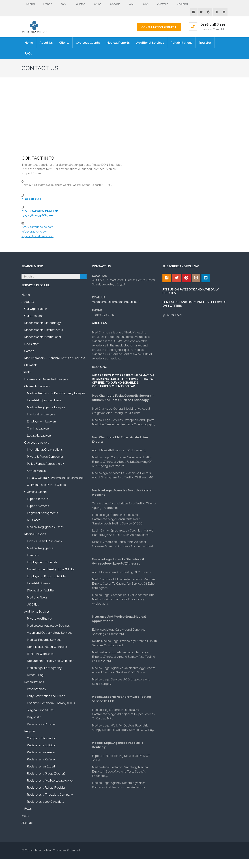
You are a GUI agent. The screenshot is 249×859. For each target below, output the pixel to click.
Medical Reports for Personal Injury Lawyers (56, 393)
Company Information (41, 738)
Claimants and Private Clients (46, 485)
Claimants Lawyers (37, 386)
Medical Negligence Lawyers (46, 407)
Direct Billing (35, 675)
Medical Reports (118, 42)
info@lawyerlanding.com (37, 227)
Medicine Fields (37, 597)
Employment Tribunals (42, 562)
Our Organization (35, 309)
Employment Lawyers (42, 421)
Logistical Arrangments (42, 513)
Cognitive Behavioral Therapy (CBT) (51, 703)
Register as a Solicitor (41, 745)
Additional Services (150, 42)
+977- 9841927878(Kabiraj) (40, 210)
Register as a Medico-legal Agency (50, 780)
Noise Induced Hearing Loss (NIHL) (50, 569)
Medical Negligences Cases (45, 527)
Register (205, 42)
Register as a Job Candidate (45, 801)
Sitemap (27, 823)
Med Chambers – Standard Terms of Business (54, 358)
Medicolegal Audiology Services (48, 625)
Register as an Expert (41, 766)
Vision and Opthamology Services (49, 632)
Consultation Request (159, 27)
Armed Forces (36, 470)
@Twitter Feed (172, 315)
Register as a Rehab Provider (46, 787)
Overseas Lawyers (36, 442)
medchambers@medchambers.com (116, 301)
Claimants (31, 365)
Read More (99, 367)
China (95, 4)
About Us (46, 42)
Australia (160, 4)
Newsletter (31, 344)
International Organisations (45, 449)
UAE (129, 4)
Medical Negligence (40, 548)
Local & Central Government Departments (55, 478)
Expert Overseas (38, 506)
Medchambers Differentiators (43, 330)
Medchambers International (42, 337)
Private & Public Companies (45, 456)
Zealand (180, 4)
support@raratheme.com (37, 236)
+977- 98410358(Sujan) (37, 215)
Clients (64, 42)
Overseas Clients (88, 42)
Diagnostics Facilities (41, 590)
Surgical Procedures (40, 710)
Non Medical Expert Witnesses (47, 646)
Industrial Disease (38, 583)
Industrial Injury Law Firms (44, 400)
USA (144, 4)
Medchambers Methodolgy (42, 323)
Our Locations (33, 316)
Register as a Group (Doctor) (46, 773)
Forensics (33, 555)
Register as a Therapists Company (50, 794)
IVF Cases (33, 520)
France (45, 4)
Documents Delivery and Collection (50, 661)
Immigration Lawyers (41, 414)
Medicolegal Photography (44, 668)
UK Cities (33, 604)
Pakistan (77, 4)
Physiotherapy (36, 689)
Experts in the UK (38, 499)
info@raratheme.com (35, 231)
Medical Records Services (44, 639)
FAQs (28, 53)
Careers (29, 351)
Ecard (25, 815)
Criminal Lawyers (38, 428)
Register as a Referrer (41, 759)
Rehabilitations (181, 42)
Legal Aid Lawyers (39, 435)
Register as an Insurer (41, 752)
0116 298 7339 (213, 24)
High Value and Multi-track (44, 541)
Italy (61, 4)
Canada (113, 4)
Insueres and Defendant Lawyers (46, 379)
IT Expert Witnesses (40, 654)
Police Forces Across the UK (46, 463)
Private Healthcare (39, 618)
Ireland (28, 4)
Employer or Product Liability (46, 576)
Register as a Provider (41, 724)
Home (29, 42)
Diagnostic (34, 717)
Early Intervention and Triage (46, 696)
